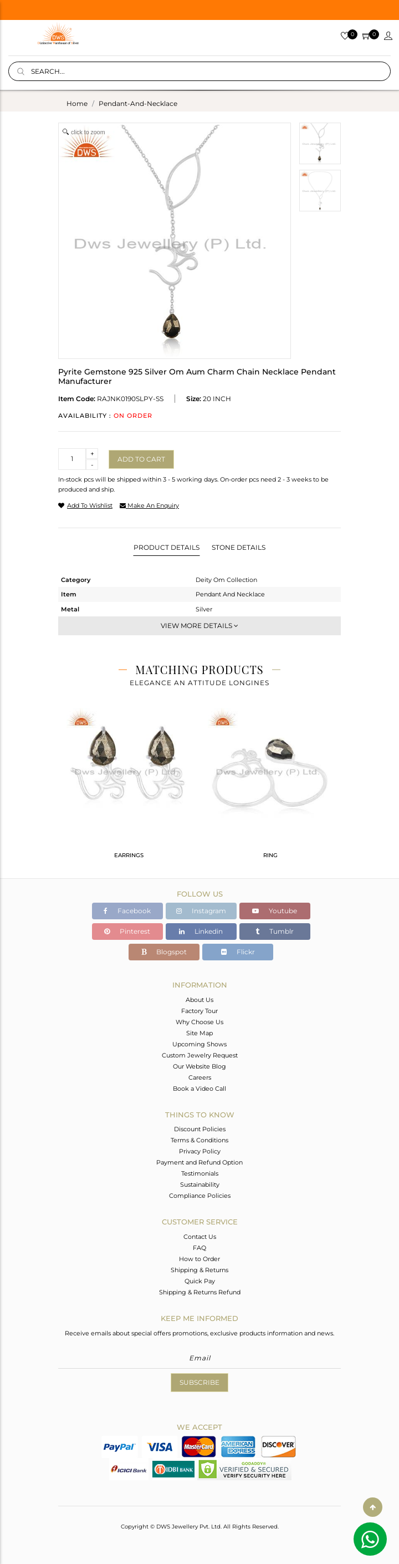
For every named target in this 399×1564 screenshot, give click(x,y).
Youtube (274, 911)
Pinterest (127, 931)
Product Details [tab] (167, 547)
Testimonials (199, 1173)
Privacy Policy (200, 1151)
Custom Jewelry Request (200, 1055)
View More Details (199, 625)
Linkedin (201, 931)
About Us (199, 1000)
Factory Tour (199, 1011)
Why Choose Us (199, 1022)
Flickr (238, 952)
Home (77, 103)
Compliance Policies (200, 1195)
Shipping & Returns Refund (200, 1292)
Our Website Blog (199, 1066)
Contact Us (199, 1237)
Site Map (199, 1033)
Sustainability (199, 1184)
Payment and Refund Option (199, 1162)
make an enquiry (149, 505)
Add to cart (141, 459)
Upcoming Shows (199, 1044)
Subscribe (199, 1382)
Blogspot (164, 952)
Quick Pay (200, 1281)
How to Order (199, 1259)
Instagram (201, 911)
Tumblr (274, 931)
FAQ (199, 1248)
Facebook (127, 911)
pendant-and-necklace (138, 103)
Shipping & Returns (199, 1270)
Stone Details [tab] (238, 547)
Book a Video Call (199, 1088)
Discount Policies (200, 1129)
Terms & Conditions (199, 1140)
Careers (199, 1077)
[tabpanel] (129, 788)
